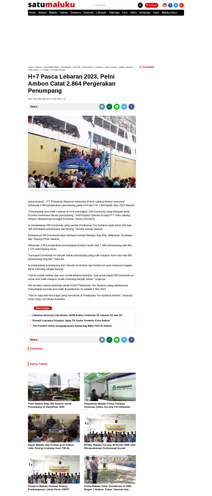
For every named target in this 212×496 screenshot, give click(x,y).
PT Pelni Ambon (58, 70)
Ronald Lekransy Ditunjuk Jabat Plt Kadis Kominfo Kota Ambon (71, 320)
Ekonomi (88, 12)
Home (32, 12)
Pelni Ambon (33, 70)
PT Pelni (45, 70)
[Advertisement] (106, 37)
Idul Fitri (76, 67)
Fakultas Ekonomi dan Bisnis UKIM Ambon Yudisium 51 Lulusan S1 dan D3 (77, 315)
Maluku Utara (169, 12)
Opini (156, 12)
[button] (181, 11)
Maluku (53, 12)
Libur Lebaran (111, 67)
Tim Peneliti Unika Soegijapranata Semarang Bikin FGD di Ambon (72, 325)
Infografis (144, 12)
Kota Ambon (87, 67)
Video (133, 12)
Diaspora (76, 12)
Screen (151, 5)
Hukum (64, 12)
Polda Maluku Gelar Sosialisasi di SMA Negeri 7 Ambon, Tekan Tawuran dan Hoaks (107, 489)
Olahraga (114, 12)
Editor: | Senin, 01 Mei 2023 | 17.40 (47, 99)
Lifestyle (101, 12)
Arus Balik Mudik (51, 67)
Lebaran (99, 67)
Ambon (42, 12)
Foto (124, 12)
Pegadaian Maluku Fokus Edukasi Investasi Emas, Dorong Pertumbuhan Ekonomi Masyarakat (107, 407)
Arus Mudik (66, 67)
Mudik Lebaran (125, 67)
